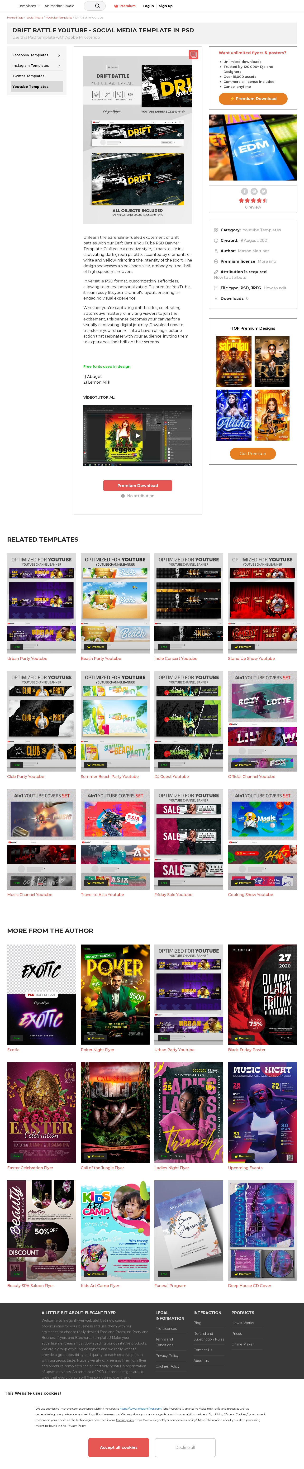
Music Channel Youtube (29, 894)
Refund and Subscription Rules (209, 1336)
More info (267, 261)
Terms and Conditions (164, 1342)
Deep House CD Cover (249, 1285)
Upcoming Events (245, 1167)
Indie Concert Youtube (175, 658)
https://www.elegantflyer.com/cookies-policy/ (166, 1420)
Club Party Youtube (25, 776)
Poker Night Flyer (97, 1049)
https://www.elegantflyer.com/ (141, 1408)
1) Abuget (92, 376)
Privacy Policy (167, 1355)
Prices (237, 1333)
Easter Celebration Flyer (30, 1167)
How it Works (243, 1323)
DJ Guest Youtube (171, 776)
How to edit (275, 288)
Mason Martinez (253, 251)
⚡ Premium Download (253, 98)
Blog (197, 1323)
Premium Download (138, 485)
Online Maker (243, 1344)
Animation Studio (95, 6)
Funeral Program (170, 1285)
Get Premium (253, 453)
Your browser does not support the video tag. (253, 147)
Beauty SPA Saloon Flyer (30, 1285)
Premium (246, 6)
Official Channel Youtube (251, 776)
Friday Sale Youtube (173, 894)
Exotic (13, 1049)
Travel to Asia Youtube (102, 894)
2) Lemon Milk (96, 382)
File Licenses (166, 1328)
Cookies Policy (168, 1366)
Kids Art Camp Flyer (100, 1285)
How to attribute (230, 277)
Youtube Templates (262, 230)
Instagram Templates (30, 65)
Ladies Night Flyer (171, 1167)
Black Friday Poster (247, 1049)
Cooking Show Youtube (250, 894)
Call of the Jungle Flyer (102, 1167)
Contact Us (203, 1350)
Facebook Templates (30, 55)
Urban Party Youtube (27, 658)
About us (201, 1360)
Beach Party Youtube (101, 658)
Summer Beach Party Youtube (110, 776)
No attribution (137, 495)
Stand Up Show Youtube (251, 658)
